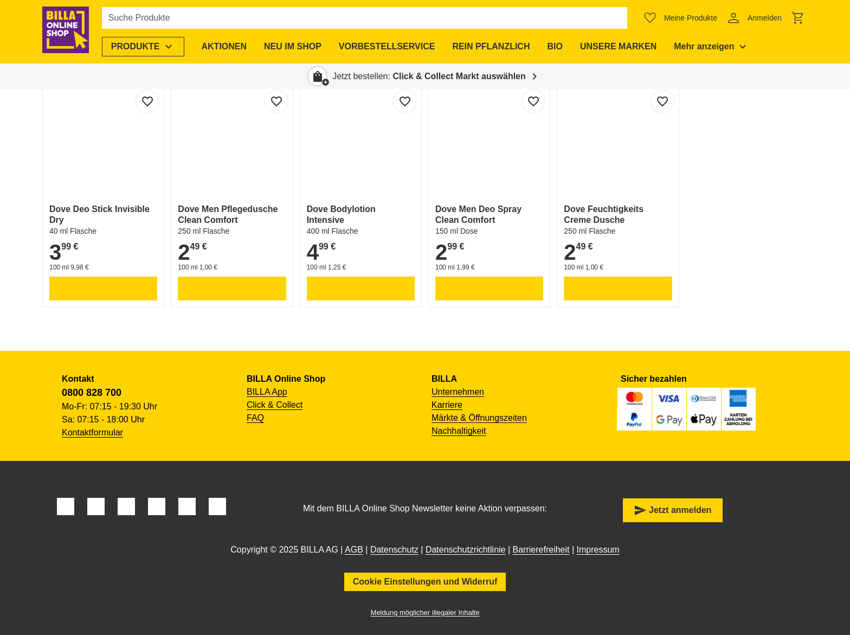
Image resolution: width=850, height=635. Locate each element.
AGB (354, 549)
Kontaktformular (92, 432)
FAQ (255, 417)
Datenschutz (394, 549)
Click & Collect (274, 404)
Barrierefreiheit (541, 549)
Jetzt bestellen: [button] (429, 76)
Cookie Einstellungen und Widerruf (425, 581)
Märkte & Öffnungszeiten (479, 417)
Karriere (447, 404)
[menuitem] (146, 46)
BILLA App (267, 391)
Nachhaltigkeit (459, 430)
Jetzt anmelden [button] (673, 510)
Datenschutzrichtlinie (466, 549)
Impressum (598, 549)
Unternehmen (458, 391)
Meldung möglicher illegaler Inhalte (425, 612)
